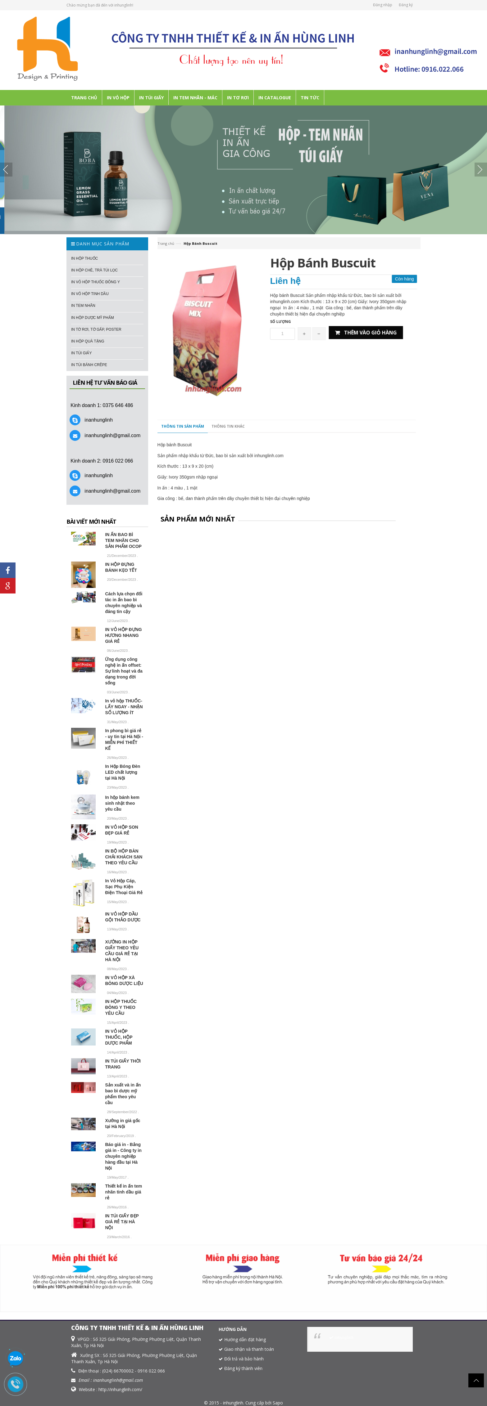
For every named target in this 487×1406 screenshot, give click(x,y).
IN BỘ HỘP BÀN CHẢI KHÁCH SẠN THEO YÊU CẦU (123, 857)
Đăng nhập (382, 4)
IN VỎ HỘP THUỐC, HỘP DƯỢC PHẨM (118, 1037)
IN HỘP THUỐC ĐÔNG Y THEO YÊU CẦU (121, 1007)
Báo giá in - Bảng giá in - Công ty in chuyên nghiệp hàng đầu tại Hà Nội (123, 1156)
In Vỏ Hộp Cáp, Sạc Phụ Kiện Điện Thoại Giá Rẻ (123, 886)
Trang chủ (165, 243)
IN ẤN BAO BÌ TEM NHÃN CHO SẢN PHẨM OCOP (123, 540)
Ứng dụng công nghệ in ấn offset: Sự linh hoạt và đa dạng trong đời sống (123, 671)
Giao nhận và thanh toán (249, 1349)
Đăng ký (406, 4)
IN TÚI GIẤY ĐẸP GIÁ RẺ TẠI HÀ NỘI (122, 1221)
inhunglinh (344, 1337)
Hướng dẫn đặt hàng (245, 1339)
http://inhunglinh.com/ (120, 1389)
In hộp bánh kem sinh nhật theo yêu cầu (122, 803)
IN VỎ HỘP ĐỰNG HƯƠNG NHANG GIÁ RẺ (123, 635)
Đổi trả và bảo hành (244, 1359)
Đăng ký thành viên (243, 1368)
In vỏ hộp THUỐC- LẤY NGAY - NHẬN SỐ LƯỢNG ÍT (124, 706)
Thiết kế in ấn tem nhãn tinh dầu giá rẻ (123, 1192)
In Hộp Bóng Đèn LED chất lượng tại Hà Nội (122, 772)
